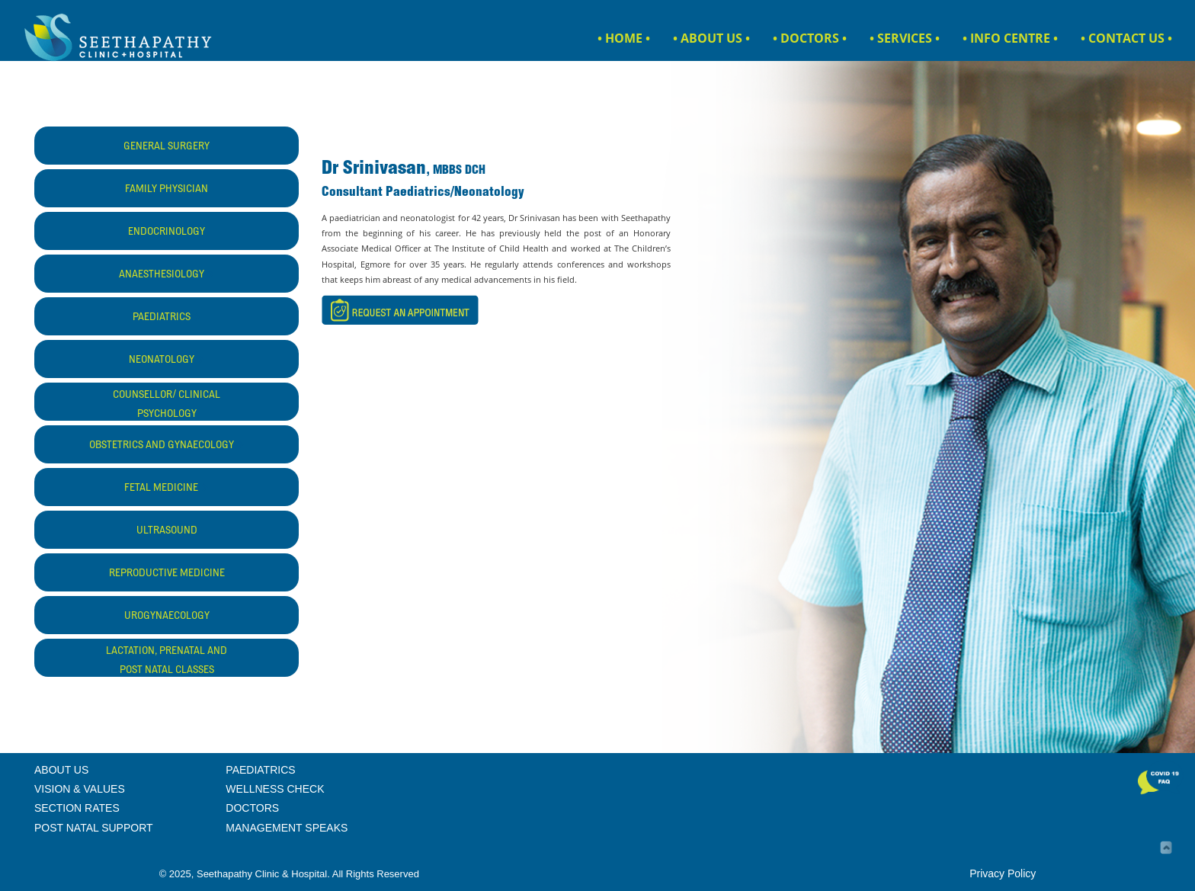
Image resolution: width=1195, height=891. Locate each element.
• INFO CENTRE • (1010, 38)
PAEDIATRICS (167, 317)
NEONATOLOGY (167, 360)
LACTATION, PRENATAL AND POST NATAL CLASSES (166, 661)
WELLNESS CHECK (275, 789)
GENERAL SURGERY (166, 147)
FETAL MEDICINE (166, 488)
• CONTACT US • (1126, 38)
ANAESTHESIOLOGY (167, 275)
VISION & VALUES (79, 789)
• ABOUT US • (711, 38)
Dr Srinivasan (374, 169)
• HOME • (624, 38)
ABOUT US (61, 770)
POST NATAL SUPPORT (93, 828)
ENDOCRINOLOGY (166, 232)
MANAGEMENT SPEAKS (287, 828)
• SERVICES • (905, 38)
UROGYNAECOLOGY (167, 616)
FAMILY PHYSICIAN (166, 189)
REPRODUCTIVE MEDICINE (167, 574)
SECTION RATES (77, 808)
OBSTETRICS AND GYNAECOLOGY (167, 446)
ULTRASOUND (166, 531)
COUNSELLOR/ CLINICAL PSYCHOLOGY (166, 405)
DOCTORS (252, 808)
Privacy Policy (1002, 873)
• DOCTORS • (810, 38)
